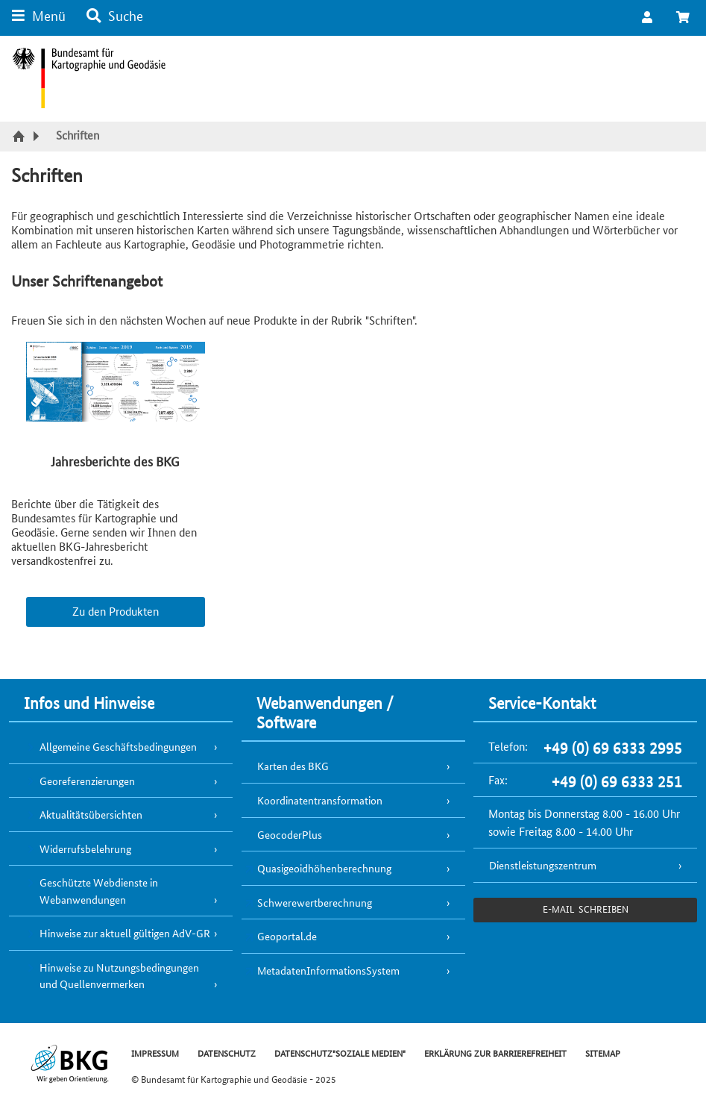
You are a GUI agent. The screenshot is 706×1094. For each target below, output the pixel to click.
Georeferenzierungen (87, 780)
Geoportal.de (287, 935)
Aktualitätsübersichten (91, 814)
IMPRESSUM (155, 1052)
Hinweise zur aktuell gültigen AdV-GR (125, 932)
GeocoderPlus (289, 834)
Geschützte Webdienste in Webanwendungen (99, 891)
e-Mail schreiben (585, 908)
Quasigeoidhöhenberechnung (324, 867)
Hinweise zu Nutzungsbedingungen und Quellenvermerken (119, 976)
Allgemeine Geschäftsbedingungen (118, 746)
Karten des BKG (293, 765)
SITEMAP (602, 1052)
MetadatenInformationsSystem (328, 970)
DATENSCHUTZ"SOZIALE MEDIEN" (340, 1052)
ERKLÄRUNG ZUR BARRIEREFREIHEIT (495, 1052)
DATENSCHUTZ (227, 1052)
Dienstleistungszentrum (542, 864)
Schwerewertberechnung (314, 902)
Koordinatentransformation (319, 800)
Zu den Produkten (115, 611)
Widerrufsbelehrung (85, 848)
